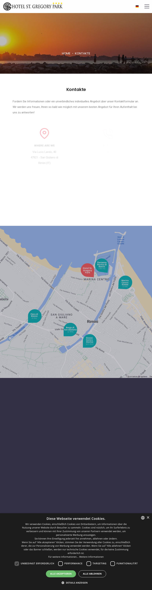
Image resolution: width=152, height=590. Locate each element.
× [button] (147, 517)
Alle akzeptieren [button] (61, 573)
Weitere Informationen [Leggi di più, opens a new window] (91, 556)
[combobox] (143, 518)
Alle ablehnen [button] (92, 573)
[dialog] (76, 551)
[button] (76, 583)
